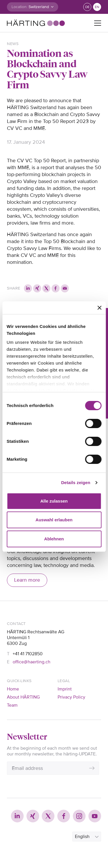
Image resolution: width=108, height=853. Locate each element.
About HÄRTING (23, 697)
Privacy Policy (71, 697)
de (87, 7)
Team (12, 705)
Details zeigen (75, 482)
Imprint (65, 689)
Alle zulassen (54, 501)
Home (13, 689)
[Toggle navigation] (98, 23)
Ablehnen (54, 538)
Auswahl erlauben (53, 519)
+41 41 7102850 (28, 654)
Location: (19, 6)
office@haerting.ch (31, 662)
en (97, 7)
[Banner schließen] (99, 308)
